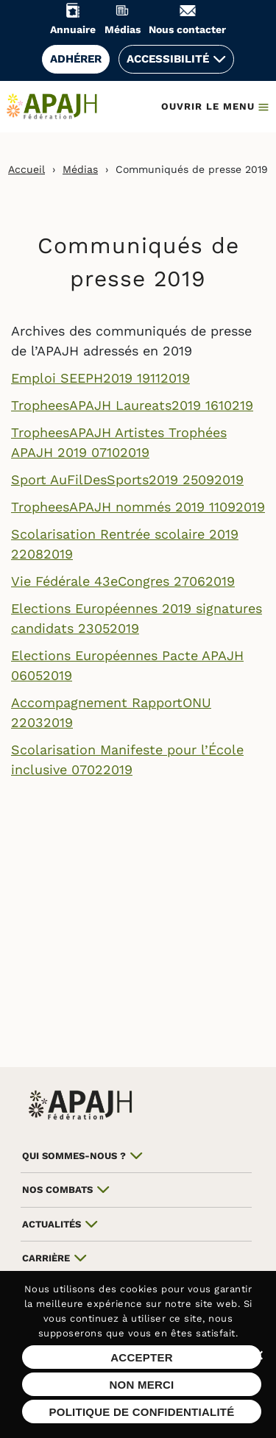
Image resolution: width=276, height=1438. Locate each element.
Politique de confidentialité (141, 1412)
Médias (80, 169)
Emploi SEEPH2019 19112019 (100, 378)
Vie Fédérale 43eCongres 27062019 (123, 581)
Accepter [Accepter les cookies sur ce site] (141, 1357)
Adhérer (76, 58)
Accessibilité (168, 58)
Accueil (26, 169)
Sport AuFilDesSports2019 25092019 (127, 479)
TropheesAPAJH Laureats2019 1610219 (132, 405)
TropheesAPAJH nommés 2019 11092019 (138, 506)
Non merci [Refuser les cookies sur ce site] (141, 1384)
